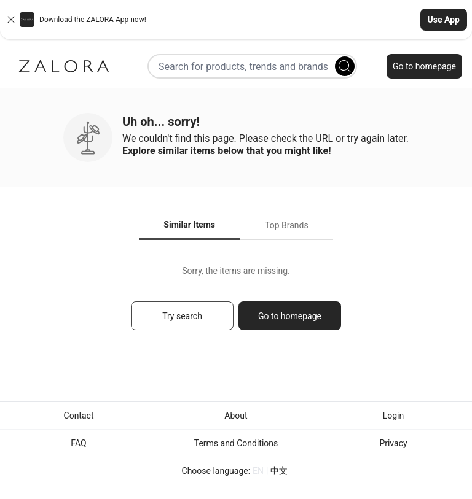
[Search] (345, 66)
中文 (279, 471)
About (235, 415)
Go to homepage (424, 66)
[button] (236, 19)
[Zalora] (64, 66)
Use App (444, 20)
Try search (182, 316)
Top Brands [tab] (287, 225)
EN (258, 471)
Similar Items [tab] (189, 225)
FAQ (78, 443)
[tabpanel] (236, 303)
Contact (79, 415)
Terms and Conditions (236, 443)
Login (393, 415)
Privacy (393, 443)
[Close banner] (11, 20)
